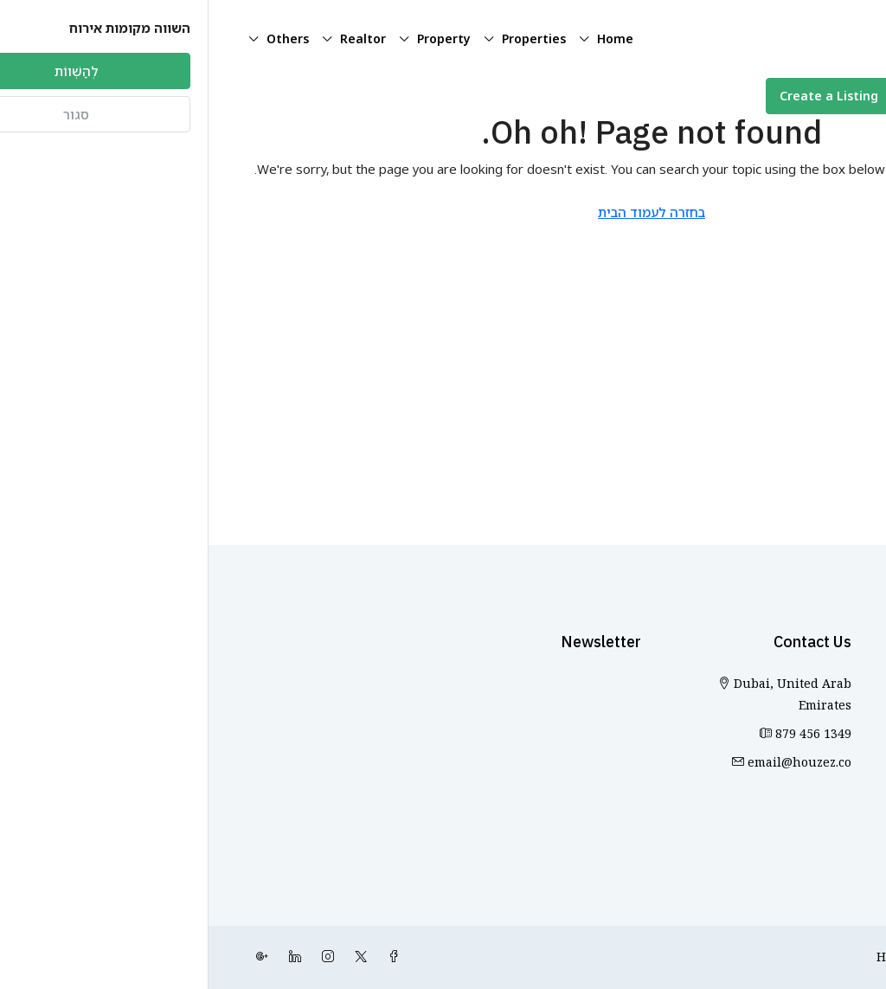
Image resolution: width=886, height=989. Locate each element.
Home (406, 38)
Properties (325, 38)
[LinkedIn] (83, 957)
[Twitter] (148, 957)
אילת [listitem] (834, 833)
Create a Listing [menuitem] (620, 95)
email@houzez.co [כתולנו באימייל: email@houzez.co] (591, 762)
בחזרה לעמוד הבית (443, 212)
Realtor (154, 38)
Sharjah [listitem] (822, 776)
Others (79, 38)
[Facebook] (181, 957)
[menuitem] (790, 96)
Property (235, 38)
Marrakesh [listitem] (813, 805)
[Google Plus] (50, 957)
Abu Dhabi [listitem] (813, 691)
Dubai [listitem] (828, 748)
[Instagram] (115, 957)
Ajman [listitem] (826, 719)
